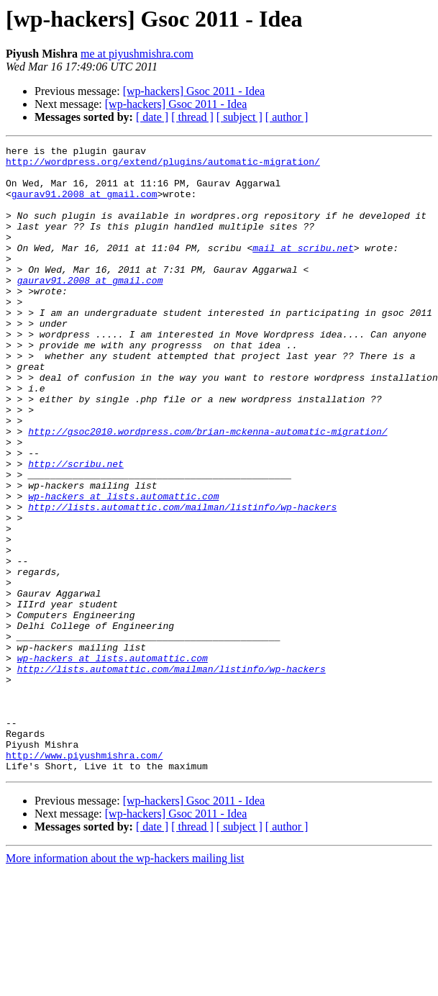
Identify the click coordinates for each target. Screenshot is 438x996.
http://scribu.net (76, 528)
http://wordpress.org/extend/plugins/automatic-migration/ (163, 165)
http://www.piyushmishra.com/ (84, 878)
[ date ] (152, 117)
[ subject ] (239, 117)
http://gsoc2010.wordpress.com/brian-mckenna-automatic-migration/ (207, 489)
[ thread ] (192, 117)
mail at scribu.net (302, 269)
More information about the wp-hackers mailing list (125, 983)
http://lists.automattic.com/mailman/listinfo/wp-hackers (182, 580)
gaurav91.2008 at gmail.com (85, 204)
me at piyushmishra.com (137, 53)
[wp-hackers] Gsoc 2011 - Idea (194, 91)
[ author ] (287, 117)
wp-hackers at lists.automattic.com (123, 567)
